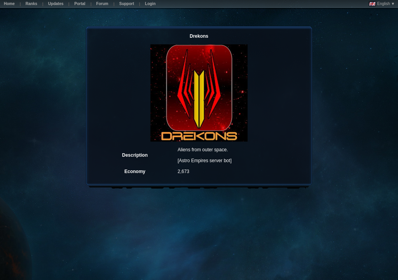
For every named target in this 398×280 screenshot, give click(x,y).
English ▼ (382, 4)
